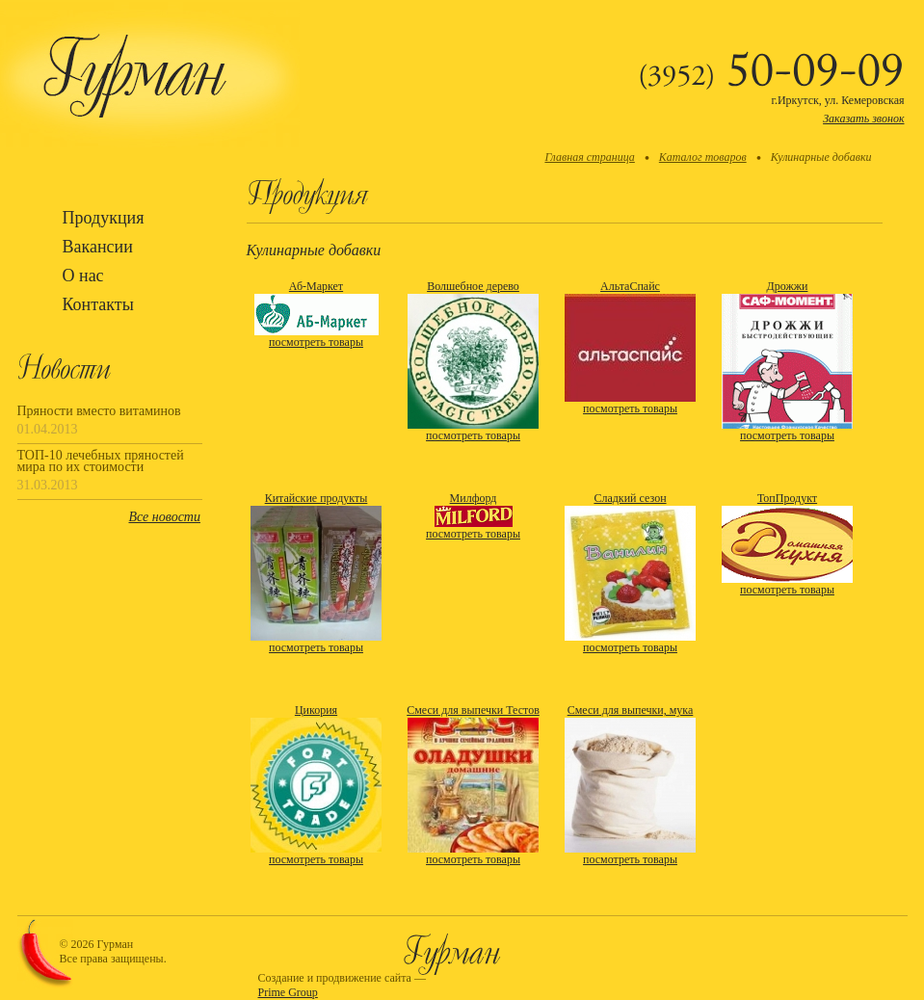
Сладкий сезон (630, 498)
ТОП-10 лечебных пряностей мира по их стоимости (100, 461)
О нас (83, 275)
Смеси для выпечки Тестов (473, 710)
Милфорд (473, 498)
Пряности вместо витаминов (99, 411)
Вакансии (98, 246)
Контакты (98, 304)
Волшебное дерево (473, 286)
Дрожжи (787, 286)
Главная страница (589, 157)
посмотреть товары (316, 342)
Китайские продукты (316, 498)
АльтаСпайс (630, 286)
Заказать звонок (863, 118)
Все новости (164, 517)
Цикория (316, 710)
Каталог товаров (703, 157)
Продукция (104, 217)
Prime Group (288, 992)
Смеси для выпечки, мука (631, 710)
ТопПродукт (787, 498)
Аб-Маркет (316, 286)
